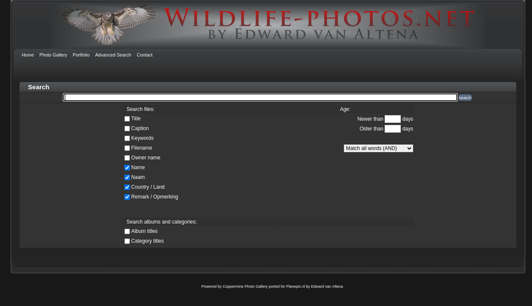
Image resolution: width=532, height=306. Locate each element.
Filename (141, 148)
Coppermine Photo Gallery (244, 286)
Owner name (145, 158)
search (465, 97)
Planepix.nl (295, 286)
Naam (138, 177)
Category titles (147, 241)
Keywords (142, 138)
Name (138, 167)
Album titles (144, 231)
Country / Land (148, 187)
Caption (140, 128)
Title (136, 119)
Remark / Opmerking (154, 197)
